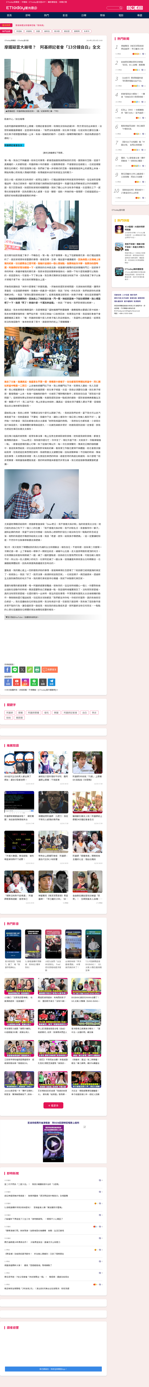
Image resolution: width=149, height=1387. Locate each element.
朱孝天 (87, 31)
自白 (84, 712)
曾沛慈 (57, 31)
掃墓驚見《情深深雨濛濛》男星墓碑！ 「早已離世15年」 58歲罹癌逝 (53, 899)
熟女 (94, 712)
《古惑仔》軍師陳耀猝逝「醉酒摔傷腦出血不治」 (132, 79)
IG (141, 8)
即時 (27, 15)
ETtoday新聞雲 (12, 2)
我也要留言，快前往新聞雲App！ (53, 1369)
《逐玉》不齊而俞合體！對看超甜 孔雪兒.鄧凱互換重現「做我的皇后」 (54, 1063)
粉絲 (8, 717)
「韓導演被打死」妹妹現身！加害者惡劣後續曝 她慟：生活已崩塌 (34, 1230)
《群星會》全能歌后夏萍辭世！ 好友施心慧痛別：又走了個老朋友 (34, 1253)
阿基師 (9, 712)
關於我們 (133, 295)
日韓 (83, 15)
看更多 (54, 1105)
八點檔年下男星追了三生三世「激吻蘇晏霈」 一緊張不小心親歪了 (33, 1218)
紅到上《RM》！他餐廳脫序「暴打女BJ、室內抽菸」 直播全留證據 (133, 111)
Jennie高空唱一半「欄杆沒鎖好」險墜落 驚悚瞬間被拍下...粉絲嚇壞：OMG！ (19, 1094)
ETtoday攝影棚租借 (134, 268)
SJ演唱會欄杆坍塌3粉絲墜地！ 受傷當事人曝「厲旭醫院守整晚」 (33, 1207)
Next (98, 946)
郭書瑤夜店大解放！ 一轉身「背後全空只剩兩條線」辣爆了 (133, 95)
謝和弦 (47, 31)
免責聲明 (137, 301)
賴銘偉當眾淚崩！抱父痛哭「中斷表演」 (133, 127)
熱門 (46, 15)
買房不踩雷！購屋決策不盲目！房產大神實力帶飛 (135, 246)
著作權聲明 (128, 301)
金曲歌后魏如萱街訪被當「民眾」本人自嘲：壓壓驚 (133, 63)
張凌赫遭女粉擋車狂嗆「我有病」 (30, 25)
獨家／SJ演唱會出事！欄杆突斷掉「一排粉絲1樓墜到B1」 (133, 159)
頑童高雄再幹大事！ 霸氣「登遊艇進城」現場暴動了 (28, 1265)
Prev (8, 946)
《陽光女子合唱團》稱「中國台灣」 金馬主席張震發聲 (133, 143)
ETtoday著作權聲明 (47, 689)
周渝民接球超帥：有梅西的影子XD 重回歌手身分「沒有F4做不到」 (52, 1001)
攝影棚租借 (52, 2)
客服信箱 (133, 298)
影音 (65, 15)
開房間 (19, 717)
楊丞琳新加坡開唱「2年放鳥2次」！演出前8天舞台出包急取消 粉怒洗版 (36, 1288)
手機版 (24, 2)
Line (133, 8)
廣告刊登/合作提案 (121, 298)
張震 (38, 31)
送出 (121, 7)
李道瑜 (19, 31)
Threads (128, 8)
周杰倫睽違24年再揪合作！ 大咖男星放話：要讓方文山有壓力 (32, 1242)
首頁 (9, 15)
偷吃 (46, 712)
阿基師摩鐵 (33, 712)
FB (137, 8)
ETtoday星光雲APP (37, 2)
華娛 (102, 15)
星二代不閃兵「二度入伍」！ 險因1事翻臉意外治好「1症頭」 (32, 1184)
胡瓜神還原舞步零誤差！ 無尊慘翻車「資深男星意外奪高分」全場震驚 (36, 1195)
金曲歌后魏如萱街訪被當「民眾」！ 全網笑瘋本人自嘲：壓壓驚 (87, 899)
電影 (121, 15)
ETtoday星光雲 (21, 8)
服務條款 (141, 298)
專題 (139, 15)
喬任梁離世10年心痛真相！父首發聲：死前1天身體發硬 (133, 175)
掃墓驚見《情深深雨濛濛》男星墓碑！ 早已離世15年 (133, 47)
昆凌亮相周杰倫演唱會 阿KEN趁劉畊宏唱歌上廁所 (53, 1122)
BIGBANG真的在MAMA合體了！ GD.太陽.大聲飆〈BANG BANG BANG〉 (86, 1001)
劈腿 (56, 712)
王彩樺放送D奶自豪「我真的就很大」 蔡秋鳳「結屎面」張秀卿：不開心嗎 (52, 1094)
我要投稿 (117, 295)
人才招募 (125, 295)
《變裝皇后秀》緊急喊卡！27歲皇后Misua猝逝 (133, 191)
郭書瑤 (29, 31)
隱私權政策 (118, 301)
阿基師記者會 (70, 712)
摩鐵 (20, 712)
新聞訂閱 (63, 2)
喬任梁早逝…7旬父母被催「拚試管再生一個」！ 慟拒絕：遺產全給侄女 (36, 1276)
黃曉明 (77, 31)
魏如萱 (67, 31)
